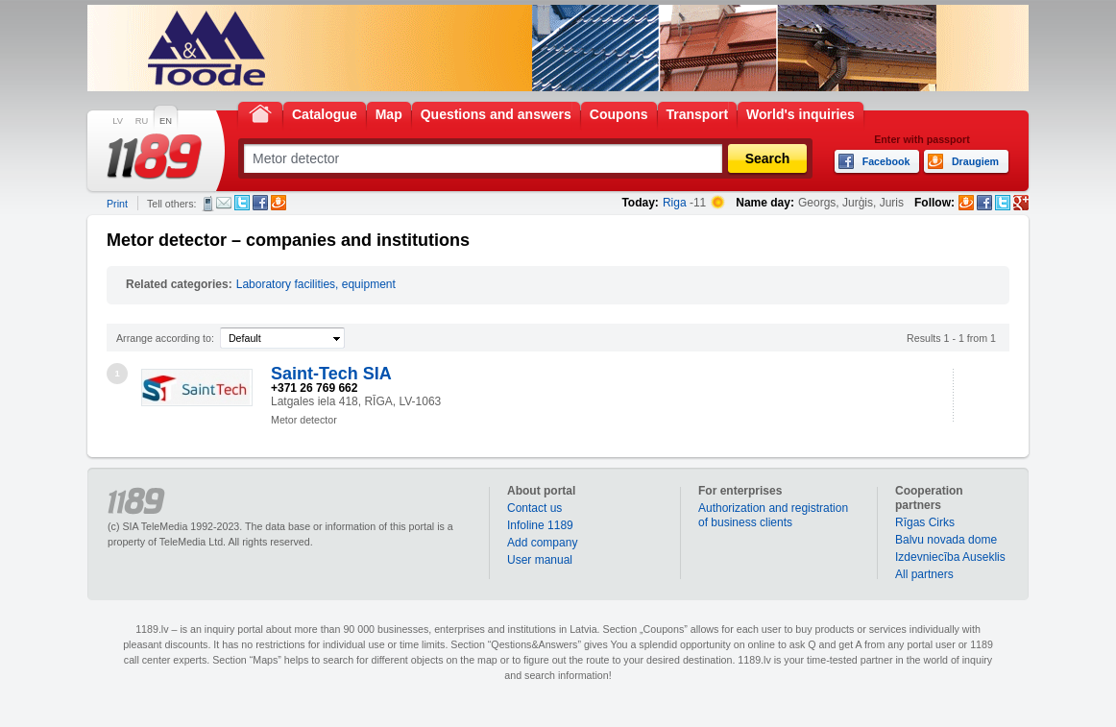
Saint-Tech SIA (331, 373)
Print (117, 203)
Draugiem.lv (278, 202)
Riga (675, 202)
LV (117, 121)
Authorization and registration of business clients (773, 515)
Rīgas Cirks (925, 522)
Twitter (242, 202)
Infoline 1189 (540, 525)
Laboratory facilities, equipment (316, 284)
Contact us (534, 508)
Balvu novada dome (946, 539)
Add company (542, 542)
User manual (539, 560)
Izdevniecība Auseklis (950, 557)
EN (165, 121)
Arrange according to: (165, 338)
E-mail (223, 202)
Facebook (260, 202)
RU (141, 121)
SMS (208, 203)
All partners (924, 574)
